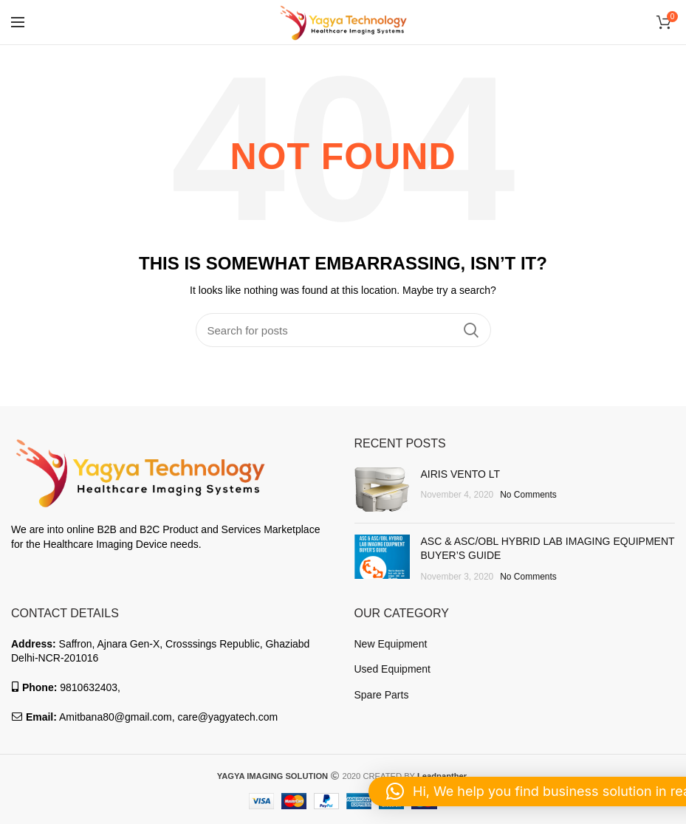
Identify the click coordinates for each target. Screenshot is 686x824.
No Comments (528, 495)
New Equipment (391, 644)
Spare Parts (381, 695)
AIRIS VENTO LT (461, 474)
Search (471, 330)
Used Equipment (392, 669)
